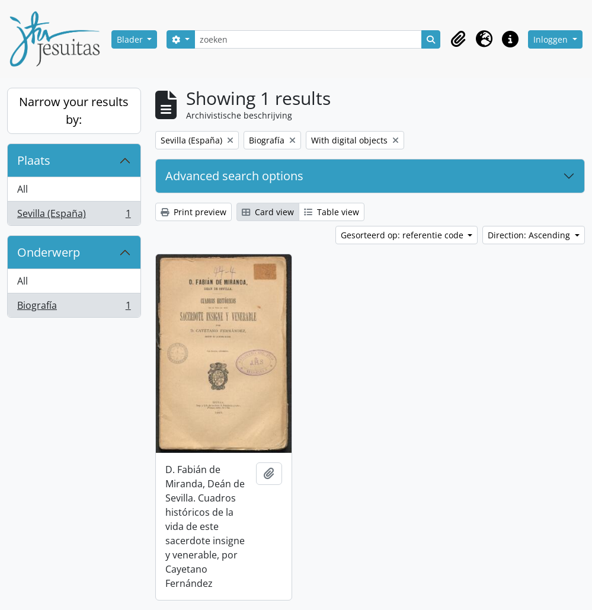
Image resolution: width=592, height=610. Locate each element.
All (22, 189)
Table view (331, 212)
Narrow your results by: (74, 110)
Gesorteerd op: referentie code (403, 235)
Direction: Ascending (530, 235)
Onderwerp (48, 252)
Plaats (33, 160)
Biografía (74, 307)
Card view (268, 212)
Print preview (193, 212)
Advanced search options (234, 176)
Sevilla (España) (74, 215)
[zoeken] (308, 39)
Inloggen (551, 39)
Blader (131, 39)
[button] (458, 39)
